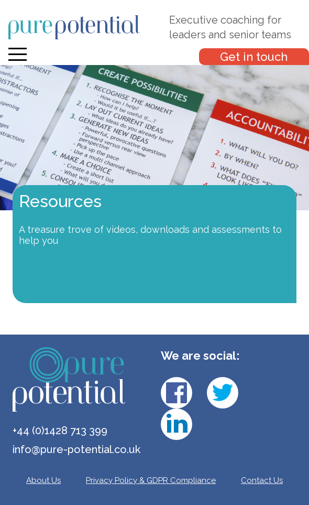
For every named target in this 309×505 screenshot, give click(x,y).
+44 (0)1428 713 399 (60, 430)
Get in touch (254, 56)
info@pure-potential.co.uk (76, 449)
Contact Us (262, 480)
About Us (43, 480)
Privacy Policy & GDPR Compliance (151, 480)
